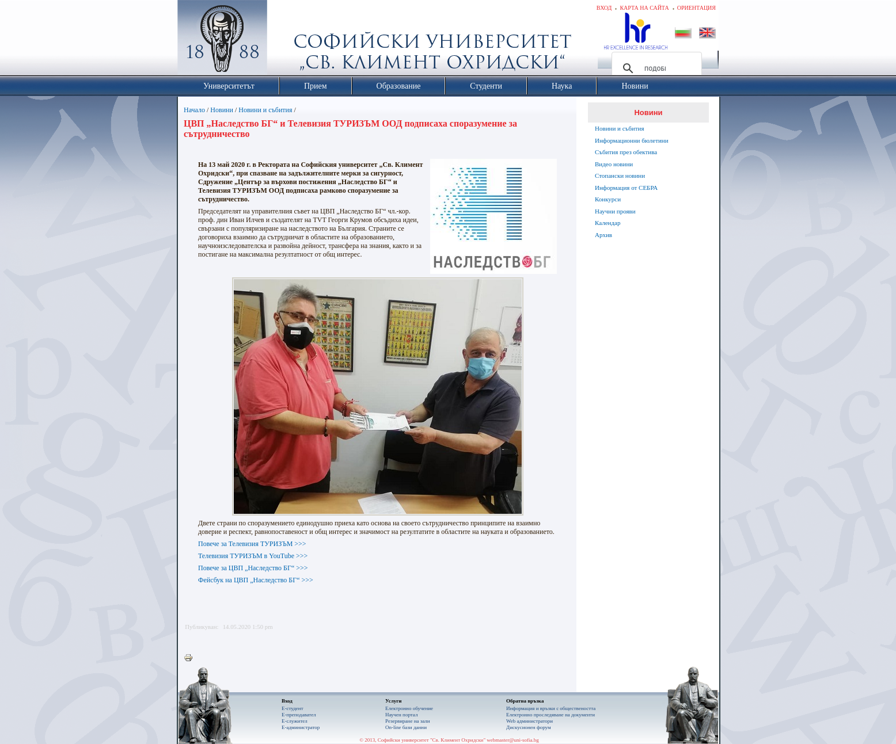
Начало (194, 110)
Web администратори (529, 721)
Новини (221, 110)
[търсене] (655, 68)
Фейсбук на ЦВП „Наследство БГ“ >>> (255, 580)
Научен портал (401, 715)
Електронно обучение (409, 708)
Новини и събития (265, 110)
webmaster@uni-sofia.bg (513, 740)
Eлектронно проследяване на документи (550, 715)
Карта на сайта (644, 8)
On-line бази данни (406, 727)
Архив (603, 234)
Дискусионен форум (528, 727)
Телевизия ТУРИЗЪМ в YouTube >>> (252, 556)
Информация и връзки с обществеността (550, 708)
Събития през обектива (626, 151)
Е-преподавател (299, 715)
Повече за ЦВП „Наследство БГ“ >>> (253, 568)
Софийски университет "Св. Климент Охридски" (287, 40)
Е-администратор (301, 727)
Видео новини (614, 164)
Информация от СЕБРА (626, 187)
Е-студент (292, 708)
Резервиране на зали (407, 721)
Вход (604, 8)
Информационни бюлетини (632, 140)
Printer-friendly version (191, 658)
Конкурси (608, 199)
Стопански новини (620, 175)
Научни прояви (615, 211)
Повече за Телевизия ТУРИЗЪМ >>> (252, 544)
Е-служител (294, 721)
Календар (607, 222)
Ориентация (696, 8)
